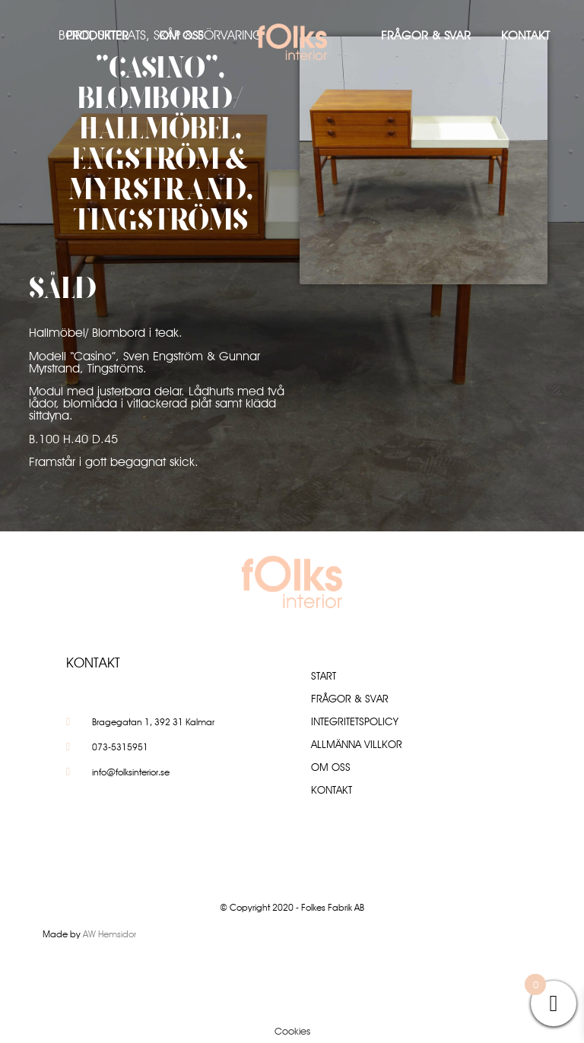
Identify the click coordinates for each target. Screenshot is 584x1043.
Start (323, 676)
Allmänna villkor (356, 744)
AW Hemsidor (109, 934)
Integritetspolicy (354, 721)
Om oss (181, 35)
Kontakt (525, 35)
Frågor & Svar (426, 35)
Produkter (97, 35)
